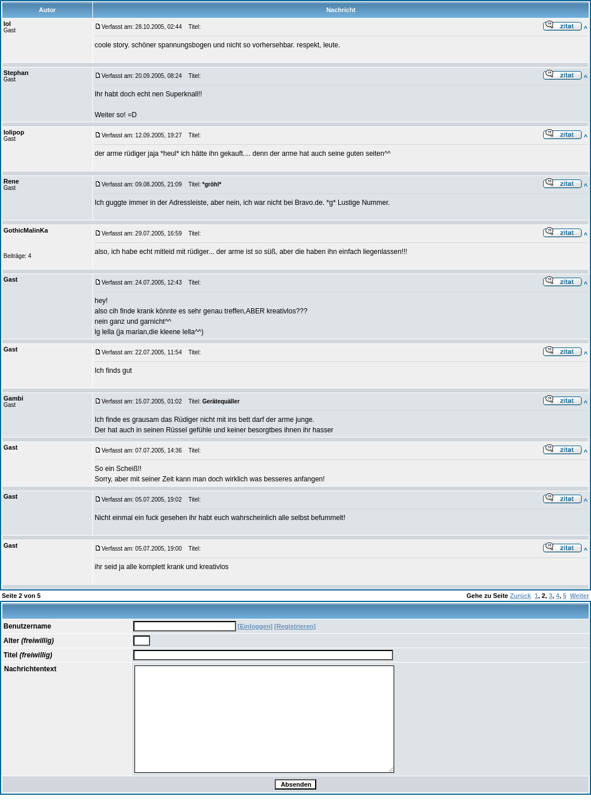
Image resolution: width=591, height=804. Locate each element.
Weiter (579, 595)
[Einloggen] (255, 626)
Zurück (521, 595)
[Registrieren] (295, 626)
